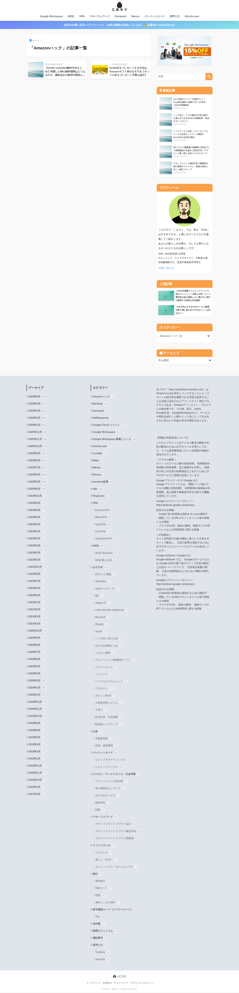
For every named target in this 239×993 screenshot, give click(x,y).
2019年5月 (37, 739)
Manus (135, 16)
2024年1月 (37, 525)
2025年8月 (37, 461)
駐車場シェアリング (109, 725)
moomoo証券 (103, 482)
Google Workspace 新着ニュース (114, 439)
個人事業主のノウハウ (110, 789)
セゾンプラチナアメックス (112, 760)
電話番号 (100, 939)
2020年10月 (38, 632)
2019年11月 (38, 710)
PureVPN (103, 532)
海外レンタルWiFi (107, 903)
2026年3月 (37, 411)
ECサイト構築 (105, 575)
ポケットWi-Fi (105, 696)
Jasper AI (103, 603)
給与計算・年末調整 (109, 718)
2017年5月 (37, 795)
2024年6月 (37, 511)
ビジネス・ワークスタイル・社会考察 (116, 775)
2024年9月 (37, 504)
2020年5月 (37, 667)
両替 (100, 896)
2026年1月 (37, 425)
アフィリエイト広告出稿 (111, 782)
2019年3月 (37, 753)
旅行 (98, 874)
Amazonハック (104, 397)
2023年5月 (37, 539)
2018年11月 (38, 774)
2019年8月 (37, 724)
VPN (82, 16)
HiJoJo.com (192, 16)
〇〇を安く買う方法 (109, 639)
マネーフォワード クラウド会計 (115, 825)
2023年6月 (37, 532)
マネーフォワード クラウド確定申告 (118, 832)
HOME (119, 977)
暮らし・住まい (106, 860)
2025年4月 (37, 489)
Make (98, 461)
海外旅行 (102, 882)
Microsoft (102, 618)
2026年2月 (37, 418)
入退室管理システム (109, 703)
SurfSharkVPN (106, 539)
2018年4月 (37, 788)
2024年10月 (38, 496)
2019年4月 (37, 746)
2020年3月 (37, 681)
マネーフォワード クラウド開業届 (117, 839)
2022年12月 (38, 568)
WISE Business (106, 553)
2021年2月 (37, 625)
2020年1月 (37, 696)
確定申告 (102, 803)
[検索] (209, 76)
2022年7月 (37, 582)
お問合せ (107, 983)
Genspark (120, 16)
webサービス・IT (107, 589)
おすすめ (100, 568)
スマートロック (106, 668)
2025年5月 (37, 482)
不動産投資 (104, 739)
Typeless (102, 953)
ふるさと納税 (105, 653)
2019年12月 (38, 703)
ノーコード (104, 675)
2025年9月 (37, 454)
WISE (71, 16)
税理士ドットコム (105, 932)
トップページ (93, 983)
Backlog (100, 404)
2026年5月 (37, 397)
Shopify (102, 625)
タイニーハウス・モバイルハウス (116, 867)
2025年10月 (38, 446)
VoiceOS (102, 960)
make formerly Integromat (112, 610)
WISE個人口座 (106, 560)
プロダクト (104, 689)
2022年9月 (37, 575)
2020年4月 (37, 674)
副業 (100, 810)
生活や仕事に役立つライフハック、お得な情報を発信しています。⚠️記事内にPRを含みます (119, 24)
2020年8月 (37, 646)
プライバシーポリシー (142, 983)
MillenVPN (103, 518)
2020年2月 (37, 689)
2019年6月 (37, 731)
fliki (99, 596)
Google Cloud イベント (109, 425)
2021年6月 (37, 610)
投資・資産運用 (106, 746)
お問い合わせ (166, 268)
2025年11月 (38, 439)
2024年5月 (37, 518)
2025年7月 (37, 468)
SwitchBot (103, 582)
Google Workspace (51, 16)
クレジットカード (154, 16)
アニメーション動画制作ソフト (115, 660)
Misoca (99, 475)
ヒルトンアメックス (109, 768)
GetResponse (103, 418)
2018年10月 (38, 781)
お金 (98, 732)
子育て (101, 710)
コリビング (104, 853)
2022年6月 (37, 589)
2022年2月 (37, 596)
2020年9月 (37, 639)
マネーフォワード (100, 16)
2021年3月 (37, 617)
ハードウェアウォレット (111, 682)
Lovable (100, 454)
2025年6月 (37, 475)
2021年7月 (37, 603)
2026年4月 (37, 404)
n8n (97, 489)
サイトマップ (121, 983)
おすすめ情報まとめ (109, 646)
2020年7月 (37, 653)
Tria (99, 917)
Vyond (101, 632)
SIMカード (103, 889)
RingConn (101, 496)
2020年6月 (37, 660)
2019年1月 (37, 760)
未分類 (99, 924)
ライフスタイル (104, 846)
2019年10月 (38, 717)
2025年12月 (38, 432)
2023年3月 (37, 553)
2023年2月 (37, 560)
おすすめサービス (107, 796)
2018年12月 (38, 767)
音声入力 (175, 16)
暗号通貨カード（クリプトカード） (115, 910)
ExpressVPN (104, 511)
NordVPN (103, 525)
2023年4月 (37, 546)
